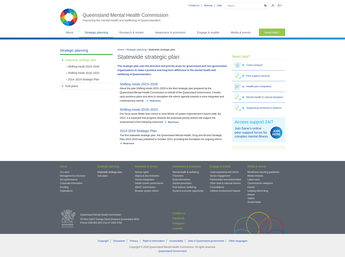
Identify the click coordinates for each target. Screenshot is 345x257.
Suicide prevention (182, 183)
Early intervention (181, 179)
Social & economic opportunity (188, 191)
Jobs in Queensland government (206, 240)
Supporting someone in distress (257, 108)
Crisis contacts (248, 65)
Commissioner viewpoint (260, 183)
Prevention (178, 175)
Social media (254, 202)
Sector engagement (220, 175)
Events (251, 187)
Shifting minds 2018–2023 (139, 109)
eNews (251, 194)
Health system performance (149, 183)
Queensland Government (172, 251)
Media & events (241, 32)
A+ (280, 5)
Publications (66, 191)
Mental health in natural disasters (258, 97)
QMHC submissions (145, 187)
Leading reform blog (257, 191)
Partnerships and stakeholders (226, 179)
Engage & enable (208, 32)
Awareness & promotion (170, 32)
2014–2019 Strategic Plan (83, 79)
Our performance (69, 179)
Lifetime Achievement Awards (225, 191)
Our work (64, 172)
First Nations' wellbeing (184, 187)
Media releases (255, 175)
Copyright (103, 240)
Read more (155, 101)
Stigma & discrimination (147, 175)
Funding (64, 187)
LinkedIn (177, 228)
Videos (250, 198)
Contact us (193, 5)
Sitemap (208, 5)
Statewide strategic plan (80, 60)
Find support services (252, 76)
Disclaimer (119, 240)
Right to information (153, 240)
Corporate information (71, 183)
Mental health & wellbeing (185, 172)
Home (120, 49)
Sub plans (71, 86)
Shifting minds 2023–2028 (139, 84)
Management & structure (72, 175)
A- (273, 5)
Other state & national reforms (225, 183)
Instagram (178, 223)
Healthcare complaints (252, 87)
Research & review (131, 32)
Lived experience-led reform (224, 172)
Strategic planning (96, 32)
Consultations (217, 187)
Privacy (134, 240)
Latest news (253, 179)
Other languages (238, 240)
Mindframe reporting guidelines (263, 172)
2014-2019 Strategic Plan (138, 131)
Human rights (142, 172)
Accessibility (176, 240)
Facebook (178, 218)
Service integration (144, 179)
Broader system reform (147, 191)
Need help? (272, 32)
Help (219, 5)
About (69, 32)
